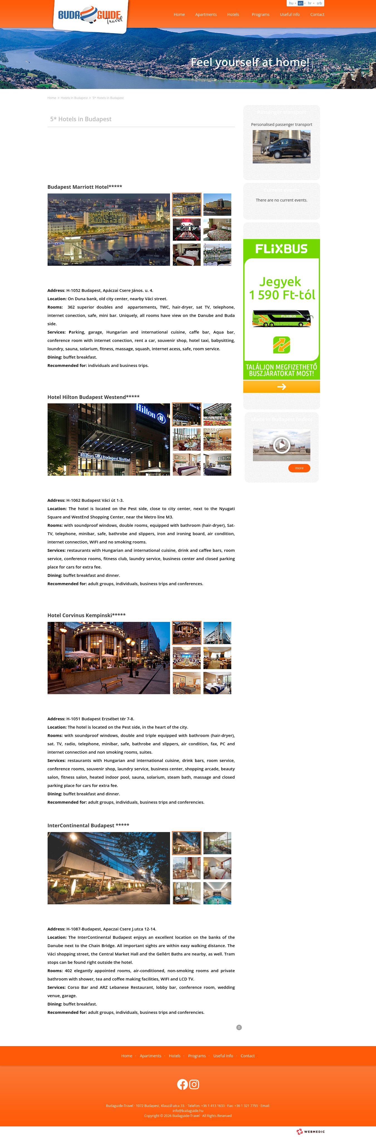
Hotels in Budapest (74, 98)
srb (319, 3)
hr (309, 3)
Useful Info (290, 14)
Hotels (233, 14)
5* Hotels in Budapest (108, 98)
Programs (260, 14)
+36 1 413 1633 (213, 1105)
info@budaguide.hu (188, 1110)
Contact (317, 14)
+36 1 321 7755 (246, 1105)
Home (179, 14)
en (301, 3)
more (299, 468)
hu (291, 3)
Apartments (206, 14)
